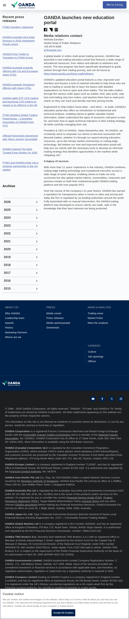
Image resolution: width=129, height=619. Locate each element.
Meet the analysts (98, 322)
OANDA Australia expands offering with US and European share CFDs (20, 71)
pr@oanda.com (53, 50)
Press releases (55, 318)
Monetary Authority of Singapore (39, 481)
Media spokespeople (58, 322)
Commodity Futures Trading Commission (46, 434)
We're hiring (114, 4)
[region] (64, 604)
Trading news (95, 313)
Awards (9, 322)
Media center (53, 313)
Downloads (52, 327)
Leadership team (15, 318)
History (9, 327)
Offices (92, 361)
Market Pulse (95, 318)
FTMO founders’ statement (18, 27)
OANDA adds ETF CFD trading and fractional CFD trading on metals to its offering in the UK (20, 102)
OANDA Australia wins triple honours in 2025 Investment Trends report (19, 41)
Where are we (13, 337)
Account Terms (90, 501)
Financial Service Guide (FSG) (84, 497)
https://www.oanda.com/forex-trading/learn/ (69, 73)
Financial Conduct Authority (25, 471)
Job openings (95, 356)
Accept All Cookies (63, 612)
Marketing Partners (16, 332)
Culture (92, 351)
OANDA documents (26, 504)
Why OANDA (12, 313)
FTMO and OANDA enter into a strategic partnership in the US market (20, 166)
